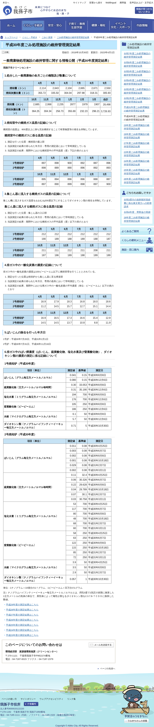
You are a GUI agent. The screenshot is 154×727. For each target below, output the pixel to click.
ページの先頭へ (107, 668)
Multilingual (111, 3)
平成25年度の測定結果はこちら (22, 625)
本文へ (6, 3)
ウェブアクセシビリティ (51, 699)
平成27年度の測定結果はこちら (22, 614)
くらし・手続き (29, 37)
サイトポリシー (28, 699)
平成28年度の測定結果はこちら (22, 609)
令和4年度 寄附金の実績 (137, 212)
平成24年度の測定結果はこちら (22, 630)
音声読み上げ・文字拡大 (141, 3)
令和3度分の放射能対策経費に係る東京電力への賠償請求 (138, 203)
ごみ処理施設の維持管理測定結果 (73, 37)
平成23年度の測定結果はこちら (22, 635)
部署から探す (95, 3)
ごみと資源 (47, 37)
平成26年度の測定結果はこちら (22, 620)
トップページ (11, 37)
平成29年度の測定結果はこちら (22, 604)
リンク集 (71, 699)
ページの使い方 (9, 699)
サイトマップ (79, 3)
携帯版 (123, 3)
